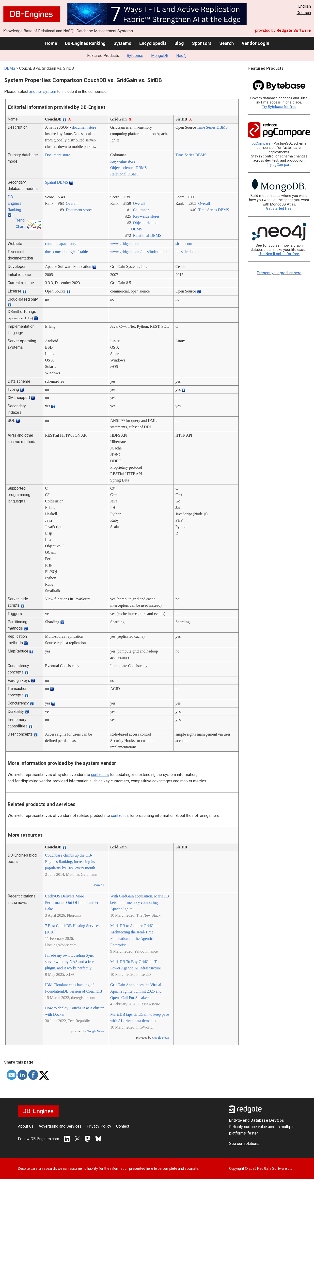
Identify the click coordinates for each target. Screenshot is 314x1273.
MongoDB (159, 55)
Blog (179, 43)
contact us (100, 774)
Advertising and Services (60, 1126)
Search (226, 43)
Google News (95, 1031)
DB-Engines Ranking (85, 43)
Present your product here (279, 273)
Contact (122, 1126)
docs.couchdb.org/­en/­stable (66, 252)
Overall (72, 203)
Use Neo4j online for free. (279, 254)
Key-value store (122, 161)
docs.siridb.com (187, 252)
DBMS (9, 68)
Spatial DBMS (56, 182)
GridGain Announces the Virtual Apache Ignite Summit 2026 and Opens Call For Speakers (135, 991)
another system (42, 91)
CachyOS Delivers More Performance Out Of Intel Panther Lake (71, 902)
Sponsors (201, 43)
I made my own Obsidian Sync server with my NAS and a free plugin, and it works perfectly (69, 961)
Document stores (79, 210)
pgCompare (261, 143)
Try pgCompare (279, 165)
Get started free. (279, 208)
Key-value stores (146, 216)
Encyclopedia (153, 43)
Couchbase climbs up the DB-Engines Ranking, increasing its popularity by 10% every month (70, 861)
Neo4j (181, 55)
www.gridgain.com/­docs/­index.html (138, 252)
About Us (26, 1126)
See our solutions (244, 1143)
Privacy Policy (99, 1126)
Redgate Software (294, 30)
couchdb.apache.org (61, 243)
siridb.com (183, 243)
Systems (122, 43)
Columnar (141, 210)
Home (51, 43)
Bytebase (135, 55)
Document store (57, 155)
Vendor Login (255, 43)
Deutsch (304, 12)
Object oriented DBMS (128, 168)
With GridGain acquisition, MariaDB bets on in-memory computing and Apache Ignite (139, 902)
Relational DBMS (124, 174)
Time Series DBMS (212, 127)
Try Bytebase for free (279, 107)
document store (84, 127)
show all (99, 885)
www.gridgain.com (125, 243)
